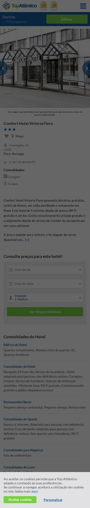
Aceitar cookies (20, 499)
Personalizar (53, 500)
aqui (34, 491)
